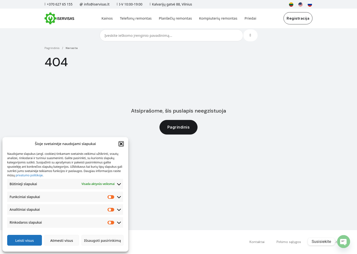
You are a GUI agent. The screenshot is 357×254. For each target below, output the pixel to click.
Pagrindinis (52, 48)
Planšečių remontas (175, 18)
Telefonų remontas (136, 18)
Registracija (298, 18)
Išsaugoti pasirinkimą (102, 240)
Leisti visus (24, 240)
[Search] (250, 35)
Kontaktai (257, 242)
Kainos (107, 18)
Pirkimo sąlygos (289, 242)
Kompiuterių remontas (218, 18)
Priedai (250, 18)
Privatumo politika (327, 242)
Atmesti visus (61, 240)
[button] (121, 143)
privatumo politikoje (29, 175)
